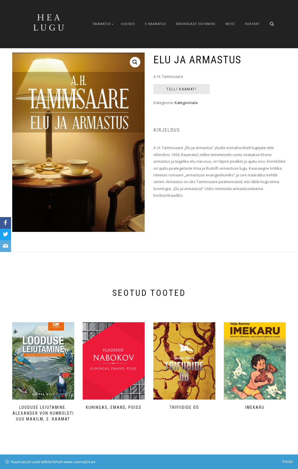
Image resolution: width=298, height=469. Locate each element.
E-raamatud (155, 24)
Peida (288, 461)
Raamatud (102, 24)
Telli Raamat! (181, 89)
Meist (230, 24)
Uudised (128, 24)
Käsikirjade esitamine (196, 24)
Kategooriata (186, 102)
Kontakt (252, 24)
